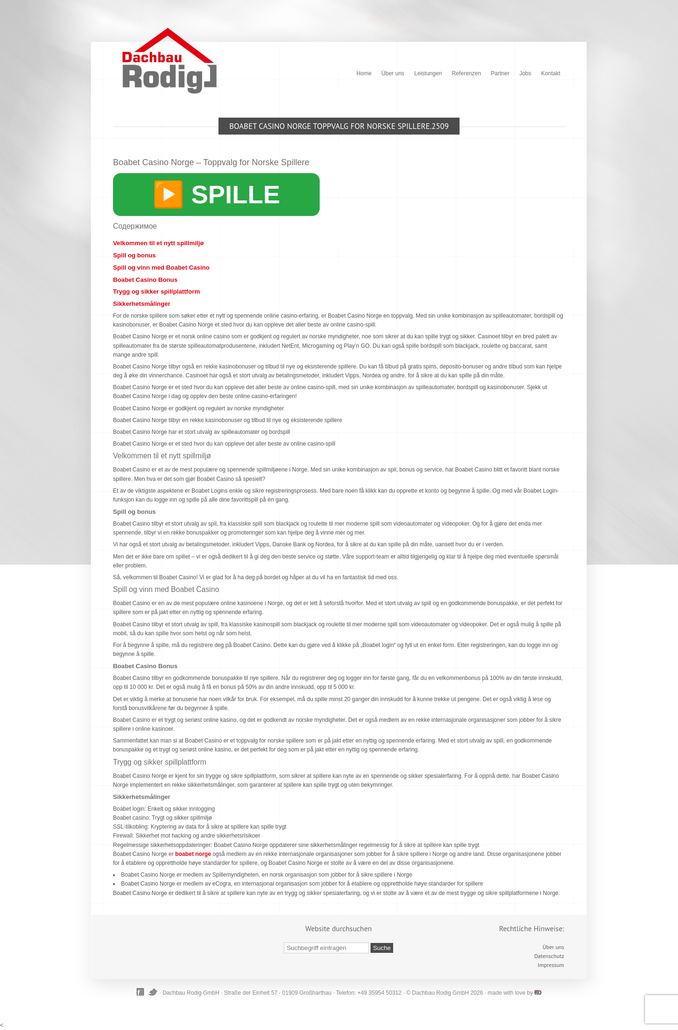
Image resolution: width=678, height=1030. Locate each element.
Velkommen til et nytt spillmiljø (158, 243)
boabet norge (193, 854)
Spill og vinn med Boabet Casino (161, 267)
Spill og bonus (134, 255)
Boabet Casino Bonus (145, 279)
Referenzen (466, 73)
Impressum (551, 964)
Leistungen (428, 73)
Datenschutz (549, 955)
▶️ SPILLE (216, 194)
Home (363, 73)
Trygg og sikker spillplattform (156, 291)
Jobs (525, 73)
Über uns (392, 73)
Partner (500, 73)
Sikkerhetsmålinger (141, 303)
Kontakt (550, 73)
